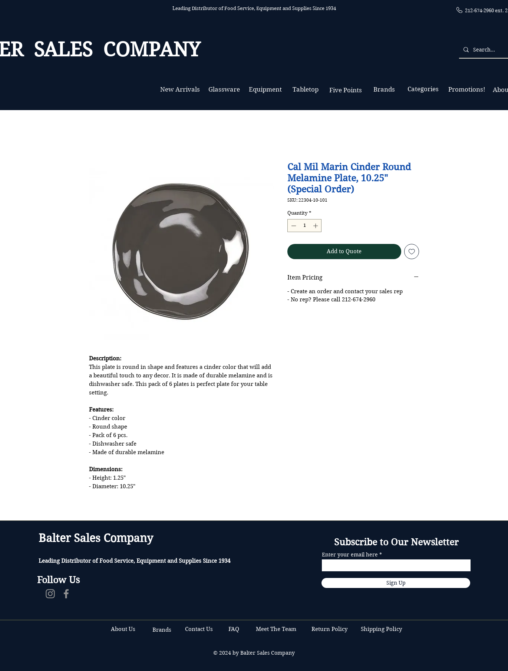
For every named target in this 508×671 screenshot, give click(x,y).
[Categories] (422, 89)
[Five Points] (345, 90)
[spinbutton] (304, 225)
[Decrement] (292, 225)
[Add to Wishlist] (411, 251)
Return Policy (330, 629)
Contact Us (199, 629)
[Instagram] (50, 594)
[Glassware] (224, 89)
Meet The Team (276, 629)
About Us (123, 629)
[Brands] (384, 89)
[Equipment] (265, 89)
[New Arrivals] (180, 89)
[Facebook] (66, 594)
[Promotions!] (466, 89)
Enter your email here (350, 554)
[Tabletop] (305, 89)
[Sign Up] (395, 583)
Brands (161, 630)
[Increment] (316, 225)
